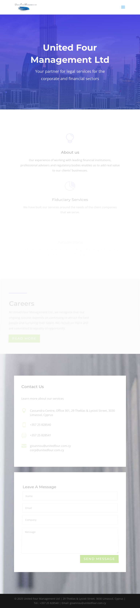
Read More (24, 339)
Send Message (99, 559)
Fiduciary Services (70, 200)
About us (70, 153)
